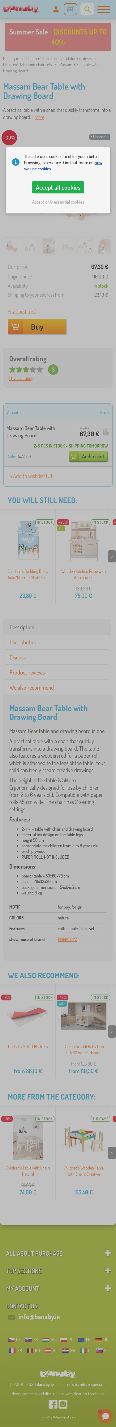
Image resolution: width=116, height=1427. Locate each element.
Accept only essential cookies (58, 202)
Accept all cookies (58, 187)
